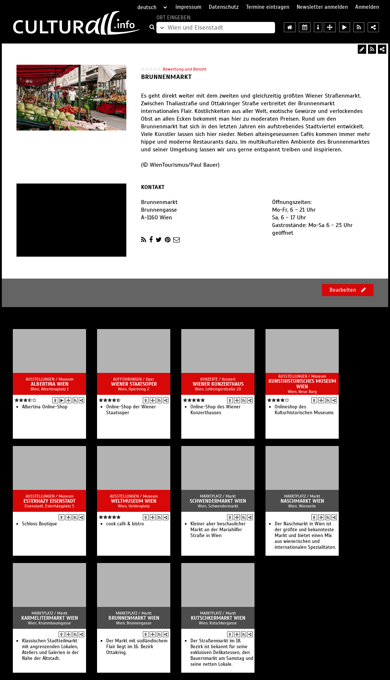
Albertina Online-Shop (44, 407)
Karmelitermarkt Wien (49, 618)
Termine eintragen (267, 7)
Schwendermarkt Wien (218, 501)
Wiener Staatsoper (134, 384)
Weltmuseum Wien (133, 501)
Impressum (188, 7)
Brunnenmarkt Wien (133, 618)
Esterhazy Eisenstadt (49, 501)
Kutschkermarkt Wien (218, 618)
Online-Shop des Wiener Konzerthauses (215, 410)
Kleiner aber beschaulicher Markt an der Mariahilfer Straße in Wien (218, 530)
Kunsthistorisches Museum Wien (302, 383)
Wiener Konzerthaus (218, 384)
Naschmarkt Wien (302, 501)
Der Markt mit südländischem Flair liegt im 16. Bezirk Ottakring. (136, 647)
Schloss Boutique (39, 524)
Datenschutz (224, 7)
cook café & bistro (125, 524)
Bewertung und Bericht (185, 69)
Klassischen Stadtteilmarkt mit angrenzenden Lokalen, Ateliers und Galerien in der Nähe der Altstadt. (50, 649)
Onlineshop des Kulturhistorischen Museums (304, 410)
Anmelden (367, 7)
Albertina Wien (49, 384)
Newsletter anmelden (322, 7)
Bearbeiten (348, 290)
